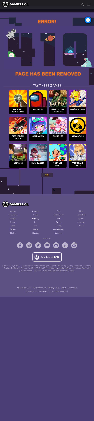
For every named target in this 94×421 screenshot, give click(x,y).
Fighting (35, 219)
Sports (81, 219)
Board (13, 223)
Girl (35, 223)
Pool (58, 219)
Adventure (13, 215)
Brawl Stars (78, 136)
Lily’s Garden (37, 163)
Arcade (13, 219)
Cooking (35, 211)
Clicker (13, 234)
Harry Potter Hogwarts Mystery (57, 111)
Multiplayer (58, 215)
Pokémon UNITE (77, 109)
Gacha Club (38, 136)
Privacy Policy (53, 289)
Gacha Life (58, 136)
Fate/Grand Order (77, 165)
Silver (81, 211)
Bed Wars (18, 163)
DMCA (63, 289)
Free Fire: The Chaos (18, 138)
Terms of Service (39, 289)
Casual (13, 230)
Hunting (35, 234)
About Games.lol (24, 289)
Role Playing (58, 230)
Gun (35, 226)
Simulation (81, 215)
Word (81, 226)
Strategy (81, 223)
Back (47, 175)
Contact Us (72, 289)
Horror (35, 230)
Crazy (35, 215)
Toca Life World (57, 165)
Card (13, 226)
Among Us (38, 109)
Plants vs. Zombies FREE (18, 111)
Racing (58, 226)
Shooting (58, 234)
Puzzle (58, 223)
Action (13, 211)
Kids (58, 211)
